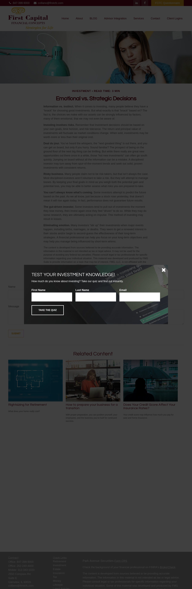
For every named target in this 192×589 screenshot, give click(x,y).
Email (123, 290)
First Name (38, 290)
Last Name (82, 290)
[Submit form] (48, 310)
